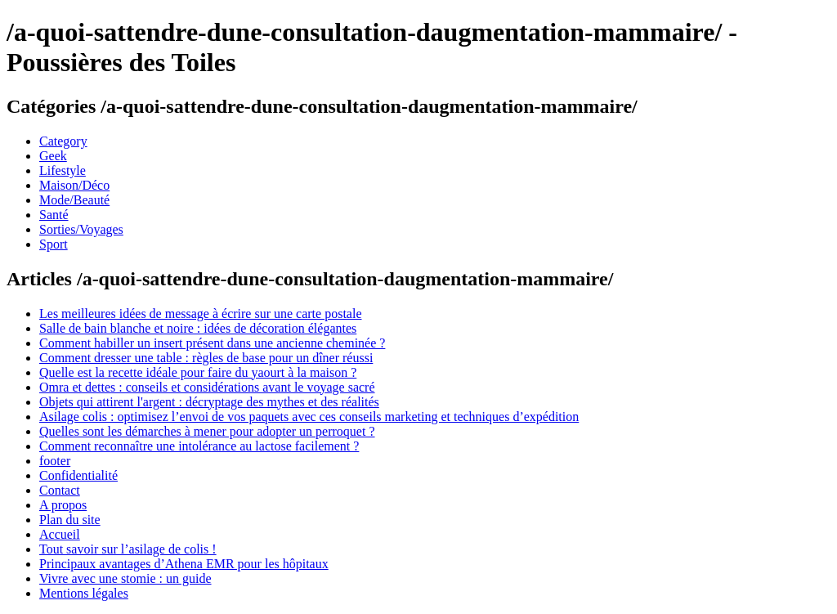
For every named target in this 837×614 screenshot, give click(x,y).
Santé (54, 215)
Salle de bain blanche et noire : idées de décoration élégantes (197, 328)
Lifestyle (62, 170)
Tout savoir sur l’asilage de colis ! (128, 549)
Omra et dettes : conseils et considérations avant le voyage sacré (207, 387)
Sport (53, 244)
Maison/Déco (74, 185)
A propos (63, 505)
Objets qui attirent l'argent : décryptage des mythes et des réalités (209, 402)
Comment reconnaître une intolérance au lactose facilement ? (199, 446)
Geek (53, 156)
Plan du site (70, 520)
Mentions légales (83, 593)
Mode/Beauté (74, 200)
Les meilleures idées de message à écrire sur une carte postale (200, 313)
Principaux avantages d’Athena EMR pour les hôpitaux (184, 564)
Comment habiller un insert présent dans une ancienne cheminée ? (212, 343)
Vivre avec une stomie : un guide (125, 578)
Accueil (59, 534)
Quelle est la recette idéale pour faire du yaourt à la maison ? (197, 372)
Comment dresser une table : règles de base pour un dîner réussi (206, 358)
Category (63, 141)
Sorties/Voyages (81, 229)
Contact (59, 490)
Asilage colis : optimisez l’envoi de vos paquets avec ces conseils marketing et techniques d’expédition (309, 417)
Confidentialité (78, 475)
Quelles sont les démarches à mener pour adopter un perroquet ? (207, 431)
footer (54, 461)
